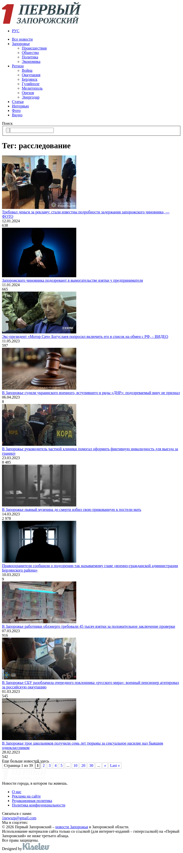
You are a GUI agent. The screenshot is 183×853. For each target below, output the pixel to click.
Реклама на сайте (26, 796)
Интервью (20, 106)
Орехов (28, 93)
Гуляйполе (30, 84)
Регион (18, 66)
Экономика (31, 61)
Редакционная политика (32, 801)
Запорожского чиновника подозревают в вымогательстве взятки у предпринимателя (72, 280)
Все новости (22, 39)
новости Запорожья (71, 827)
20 (83, 765)
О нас (16, 792)
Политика (30, 57)
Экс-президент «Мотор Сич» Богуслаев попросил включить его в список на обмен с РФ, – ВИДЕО (85, 336)
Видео (17, 115)
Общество (30, 52)
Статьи (18, 102)
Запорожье (21, 44)
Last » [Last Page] (115, 765)
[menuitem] (96, 31)
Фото (16, 110)
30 (91, 765)
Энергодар (30, 97)
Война (27, 70)
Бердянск (29, 79)
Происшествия (34, 48)
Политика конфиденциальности (38, 805)
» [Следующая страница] (105, 765)
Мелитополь (32, 88)
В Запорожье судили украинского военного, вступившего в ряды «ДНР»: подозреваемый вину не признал (91, 393)
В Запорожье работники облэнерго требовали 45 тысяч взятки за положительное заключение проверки (88, 626)
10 (75, 765)
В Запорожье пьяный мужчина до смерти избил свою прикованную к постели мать (71, 509)
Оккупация (31, 75)
